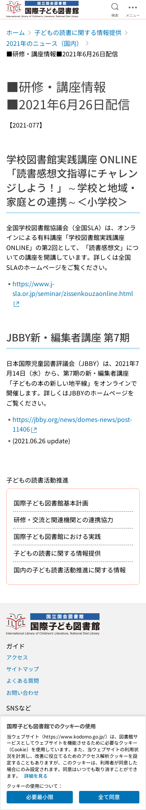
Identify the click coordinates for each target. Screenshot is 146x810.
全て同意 (109, 797)
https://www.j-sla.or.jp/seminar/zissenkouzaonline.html (72, 293)
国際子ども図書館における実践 (57, 536)
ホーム (15, 32)
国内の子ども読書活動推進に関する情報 (70, 569)
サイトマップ (22, 669)
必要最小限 (39, 797)
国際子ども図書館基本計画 (51, 502)
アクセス (17, 657)
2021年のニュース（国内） (44, 43)
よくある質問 (22, 680)
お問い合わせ (22, 692)
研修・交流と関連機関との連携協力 (63, 519)
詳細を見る (35, 775)
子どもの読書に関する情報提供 (77, 32)
